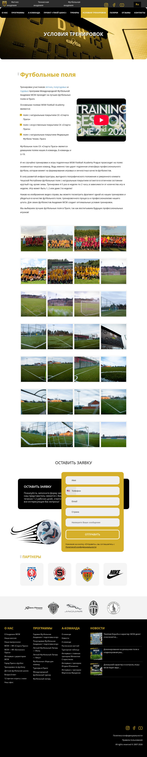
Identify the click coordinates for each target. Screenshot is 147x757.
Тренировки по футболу (14, 667)
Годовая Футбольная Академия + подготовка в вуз (45, 635)
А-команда (66, 642)
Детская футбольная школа (16, 670)
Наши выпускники (12, 642)
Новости (65, 638)
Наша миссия (10, 638)
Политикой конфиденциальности (81, 547)
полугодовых (60, 87)
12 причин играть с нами (15, 678)
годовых (24, 91)
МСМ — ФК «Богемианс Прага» (14, 651)
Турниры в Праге (40, 668)
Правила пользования (132, 740)
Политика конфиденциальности (128, 735)
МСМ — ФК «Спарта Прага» (16, 646)
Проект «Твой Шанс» (55, 12)
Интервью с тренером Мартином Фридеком (71, 671)
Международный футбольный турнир (42, 673)
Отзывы (126, 12)
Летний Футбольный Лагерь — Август (45, 656)
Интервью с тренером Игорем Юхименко (71, 664)
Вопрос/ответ (10, 674)
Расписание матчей (70, 646)
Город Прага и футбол (13, 663)
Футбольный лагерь (42, 678)
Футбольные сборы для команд (43, 663)
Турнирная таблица (70, 649)
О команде (66, 634)
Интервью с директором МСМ (15, 658)
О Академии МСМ (12, 634)
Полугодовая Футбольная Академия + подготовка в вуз (45, 642)
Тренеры (74, 12)
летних (49, 87)
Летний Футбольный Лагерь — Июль (45, 649)
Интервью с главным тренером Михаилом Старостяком (71, 656)
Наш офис (8, 682)
